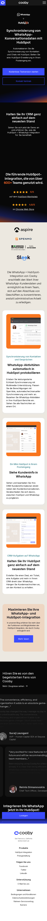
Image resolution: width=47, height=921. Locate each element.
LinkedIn (23, 873)
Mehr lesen (23, 639)
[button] (44, 3)
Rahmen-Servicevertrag (23, 901)
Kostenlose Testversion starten (23, 71)
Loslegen (23, 815)
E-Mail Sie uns (23, 884)
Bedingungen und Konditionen (23, 894)
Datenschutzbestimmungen (23, 898)
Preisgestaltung (23, 856)
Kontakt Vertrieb (23, 81)
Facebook (23, 866)
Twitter (23, 870)
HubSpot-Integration (23, 852)
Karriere (23, 905)
